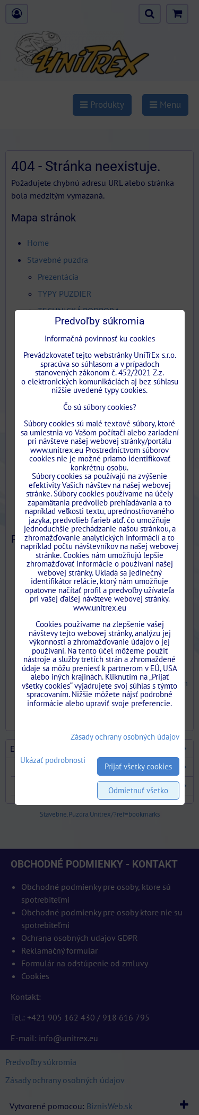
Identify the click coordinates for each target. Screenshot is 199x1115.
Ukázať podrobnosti (52, 760)
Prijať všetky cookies (138, 766)
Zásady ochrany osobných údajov (125, 737)
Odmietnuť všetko (138, 790)
